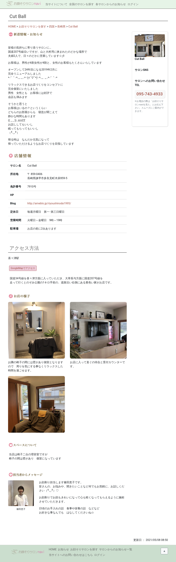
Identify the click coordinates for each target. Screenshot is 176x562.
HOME (12, 26)
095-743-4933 (149, 94)
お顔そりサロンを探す (32, 26)
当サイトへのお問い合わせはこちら (71, 555)
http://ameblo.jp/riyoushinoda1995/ (49, 203)
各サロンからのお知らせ (111, 4)
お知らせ (63, 549)
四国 (51, 26)
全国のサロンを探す (81, 4)
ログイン (133, 4)
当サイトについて (56, 4)
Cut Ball (73, 26)
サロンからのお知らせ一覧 (115, 549)
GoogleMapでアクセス (23, 268)
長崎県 (61, 26)
